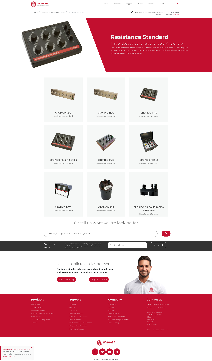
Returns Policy (113, 323)
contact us (175, 14)
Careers (111, 307)
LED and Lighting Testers (40, 320)
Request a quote (99, 279)
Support (129, 4)
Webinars (73, 310)
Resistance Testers (58, 12)
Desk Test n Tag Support (78, 317)
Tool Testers (35, 304)
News (140, 4)
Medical (34, 323)
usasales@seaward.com (161, 304)
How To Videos (75, 320)
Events (150, 4)
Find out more (8, 356)
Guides (72, 307)
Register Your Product (78, 326)
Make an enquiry (66, 279)
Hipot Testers (36, 317)
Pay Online (112, 304)
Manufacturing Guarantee (118, 320)
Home (105, 4)
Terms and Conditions (116, 317)
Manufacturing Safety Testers (42, 313)
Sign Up (158, 245)
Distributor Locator (76, 329)
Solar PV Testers (37, 307)
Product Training (76, 313)
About (161, 4)
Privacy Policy (113, 313)
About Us (111, 310)
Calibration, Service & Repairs (80, 323)
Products (117, 4)
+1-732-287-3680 (159, 307)
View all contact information (158, 330)
